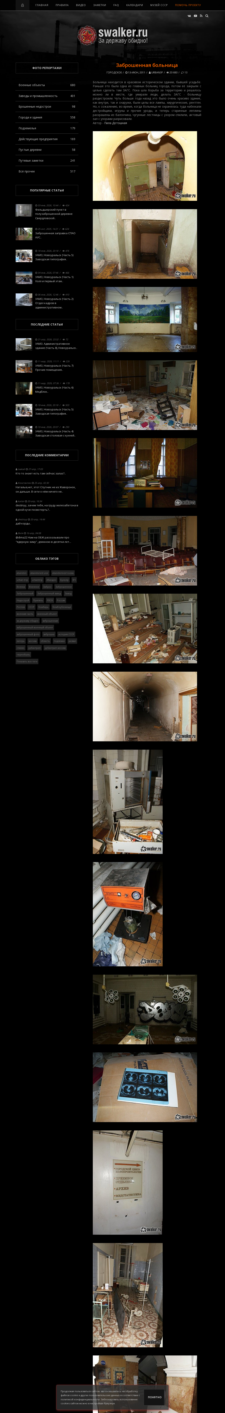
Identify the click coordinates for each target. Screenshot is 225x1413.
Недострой (23, 600)
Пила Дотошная (115, 123)
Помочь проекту (188, 5)
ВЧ (74, 579)
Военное (34, 586)
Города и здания (47, 117)
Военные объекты (47, 85)
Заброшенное (63, 586)
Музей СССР (159, 5)
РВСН (50, 600)
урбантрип (34, 647)
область (45, 640)
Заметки (99, 5)
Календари (134, 5)
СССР (31, 606)
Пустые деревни (47, 149)
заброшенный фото (28, 634)
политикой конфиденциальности (80, 1399)
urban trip (22, 579)
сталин (20, 647)
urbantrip (37, 579)
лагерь (21, 640)
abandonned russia (63, 573)
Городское (114, 72)
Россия (61, 600)
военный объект (47, 613)
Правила (62, 5)
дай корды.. (23, 523)
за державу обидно (28, 620)
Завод (68, 593)
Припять (38, 600)
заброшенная (50, 620)
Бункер (64, 579)
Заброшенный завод (49, 593)
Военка (21, 586)
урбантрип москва (55, 647)
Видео (81, 5)
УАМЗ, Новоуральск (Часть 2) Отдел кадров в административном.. (54, 303)
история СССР (66, 634)
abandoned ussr (39, 573)
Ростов (21, 606)
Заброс (47, 586)
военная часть (25, 613)
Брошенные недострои (47, 106)
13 (184, 72)
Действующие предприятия (47, 139)
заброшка (48, 634)
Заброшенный (25, 593)
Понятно (155, 1397)
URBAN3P (156, 72)
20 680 (171, 72)
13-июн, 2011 (135, 72)
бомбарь (43, 606)
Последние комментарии (47, 455)
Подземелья (47, 128)
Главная (41, 5)
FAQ (116, 5)
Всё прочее (47, 171)
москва (33, 640)
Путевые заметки (47, 160)
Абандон (51, 579)
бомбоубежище (62, 606)
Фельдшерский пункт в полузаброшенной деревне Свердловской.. (54, 214)
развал (72, 640)
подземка (59, 640)
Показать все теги (27, 661)
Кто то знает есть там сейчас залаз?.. (41, 473)
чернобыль (23, 654)
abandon (21, 573)
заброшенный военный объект (35, 627)
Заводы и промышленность (47, 96)
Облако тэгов (47, 559)
